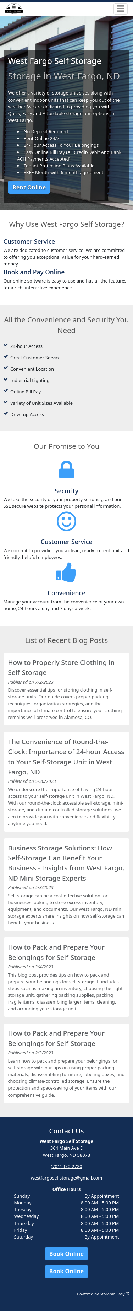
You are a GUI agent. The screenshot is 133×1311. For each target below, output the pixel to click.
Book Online (66, 1254)
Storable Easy (114, 1293)
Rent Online (29, 187)
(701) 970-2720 (66, 1166)
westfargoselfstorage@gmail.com (66, 1178)
